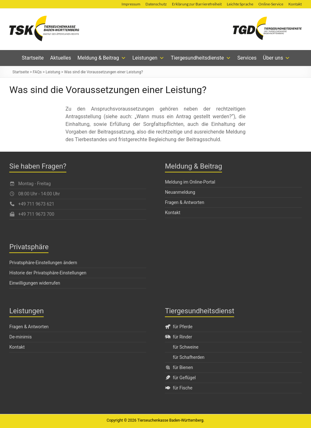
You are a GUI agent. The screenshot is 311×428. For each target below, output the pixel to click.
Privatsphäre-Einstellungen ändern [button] (43, 262)
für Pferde (178, 326)
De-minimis (20, 336)
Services (246, 58)
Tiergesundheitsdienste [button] (201, 58)
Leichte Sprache (240, 4)
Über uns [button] (276, 58)
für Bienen (179, 367)
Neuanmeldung (180, 192)
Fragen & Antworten (184, 202)
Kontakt (295, 4)
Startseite (33, 58)
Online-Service (270, 4)
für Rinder (178, 336)
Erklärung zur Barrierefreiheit (197, 4)
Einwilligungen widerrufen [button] (34, 283)
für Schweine (186, 347)
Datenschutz (156, 4)
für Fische (178, 387)
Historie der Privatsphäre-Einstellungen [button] (47, 272)
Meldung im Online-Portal (190, 182)
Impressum (131, 4)
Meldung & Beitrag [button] (102, 58)
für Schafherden (188, 357)
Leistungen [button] (148, 58)
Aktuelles (60, 58)
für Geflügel (180, 377)
